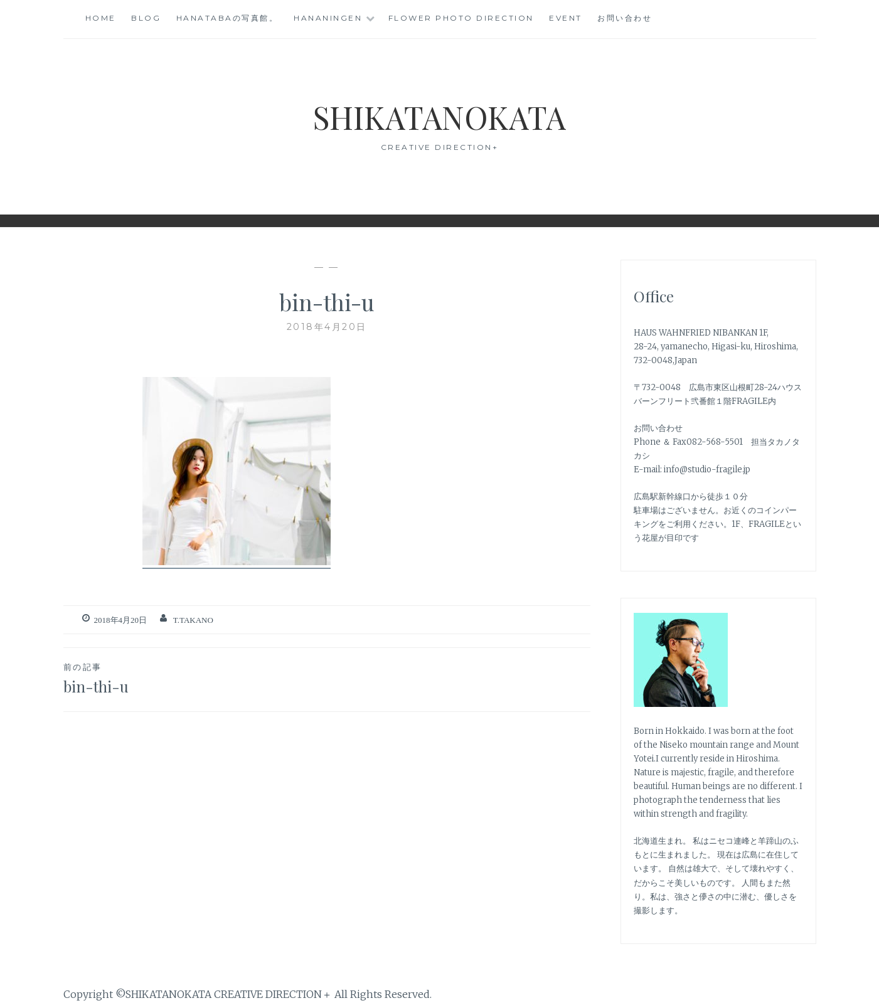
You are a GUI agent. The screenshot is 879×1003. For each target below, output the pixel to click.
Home (100, 18)
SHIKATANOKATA (439, 117)
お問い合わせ (624, 18)
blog (146, 18)
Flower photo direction (461, 18)
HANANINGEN (328, 18)
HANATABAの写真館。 (227, 18)
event (565, 18)
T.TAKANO (193, 620)
